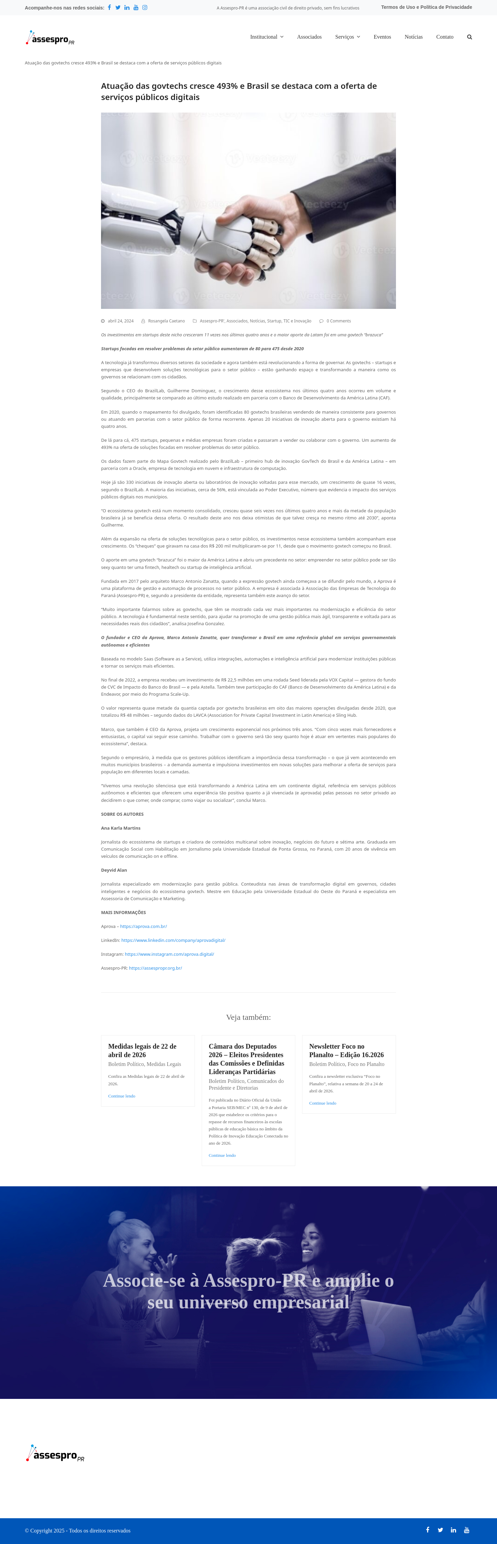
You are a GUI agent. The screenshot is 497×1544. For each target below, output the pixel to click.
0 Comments (339, 321)
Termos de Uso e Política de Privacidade (426, 7)
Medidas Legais (164, 1064)
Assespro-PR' (212, 321)
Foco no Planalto (366, 1064)
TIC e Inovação (297, 321)
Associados (236, 321)
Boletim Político (126, 1064)
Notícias (257, 321)
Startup (274, 321)
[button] (469, 37)
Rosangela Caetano (166, 321)
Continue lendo (121, 1095)
